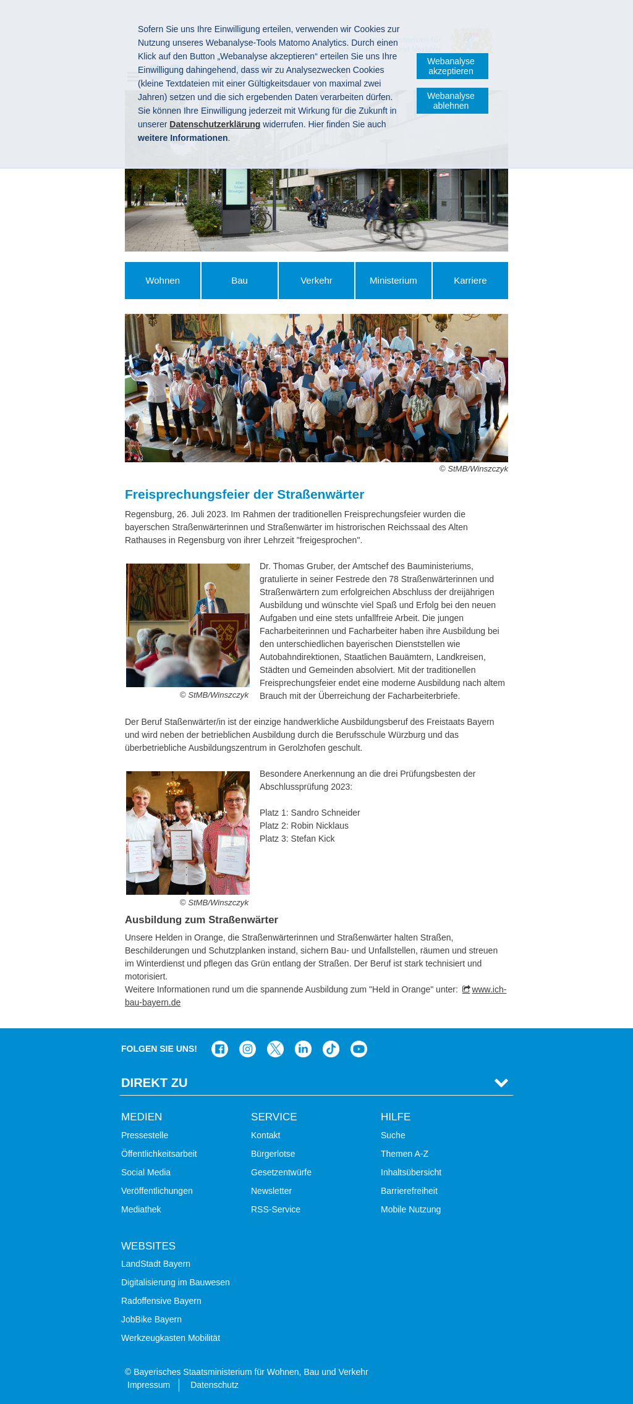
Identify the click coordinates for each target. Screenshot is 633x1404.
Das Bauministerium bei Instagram (247, 1049)
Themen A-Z (404, 1154)
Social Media (146, 1172)
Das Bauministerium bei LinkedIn (303, 1049)
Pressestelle (144, 1135)
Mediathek (141, 1209)
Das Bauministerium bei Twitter (275, 1049)
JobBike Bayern (151, 1319)
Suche (393, 1135)
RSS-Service (275, 1209)
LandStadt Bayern (155, 1264)
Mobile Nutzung (411, 1209)
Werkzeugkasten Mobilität (170, 1338)
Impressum (148, 1385)
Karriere (470, 280)
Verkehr (316, 280)
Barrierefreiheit (409, 1191)
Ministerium (393, 280)
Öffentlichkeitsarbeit (159, 1154)
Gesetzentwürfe (281, 1172)
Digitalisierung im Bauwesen (175, 1282)
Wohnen (162, 280)
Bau (239, 280)
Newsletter (271, 1191)
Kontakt (265, 1135)
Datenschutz (214, 1385)
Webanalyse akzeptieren (451, 66)
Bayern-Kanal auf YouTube (358, 1049)
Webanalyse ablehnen (451, 101)
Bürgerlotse (273, 1154)
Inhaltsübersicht (411, 1172)
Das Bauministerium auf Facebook (219, 1049)
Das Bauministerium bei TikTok (331, 1049)
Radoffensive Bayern (161, 1301)
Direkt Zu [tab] (154, 1082)
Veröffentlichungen (157, 1191)
